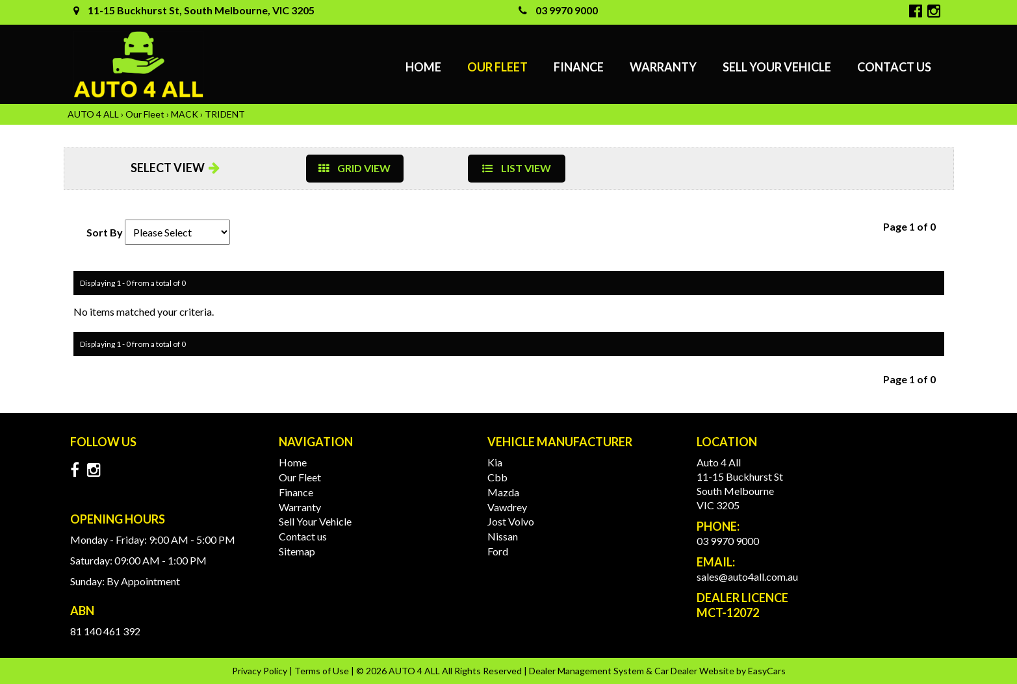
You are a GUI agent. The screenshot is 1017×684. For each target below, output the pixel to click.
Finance (579, 66)
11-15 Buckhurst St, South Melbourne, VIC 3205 (194, 10)
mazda (503, 492)
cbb (497, 477)
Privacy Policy (260, 670)
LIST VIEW (516, 168)
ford (497, 551)
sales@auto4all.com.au (747, 576)
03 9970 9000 (558, 10)
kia (494, 462)
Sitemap (297, 551)
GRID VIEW (354, 168)
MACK (184, 114)
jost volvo (510, 521)
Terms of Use (322, 670)
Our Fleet (497, 66)
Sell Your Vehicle (777, 66)
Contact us (894, 66)
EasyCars (767, 670)
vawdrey (507, 507)
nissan (502, 536)
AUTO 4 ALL (93, 114)
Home (423, 66)
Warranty (663, 66)
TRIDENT (225, 114)
